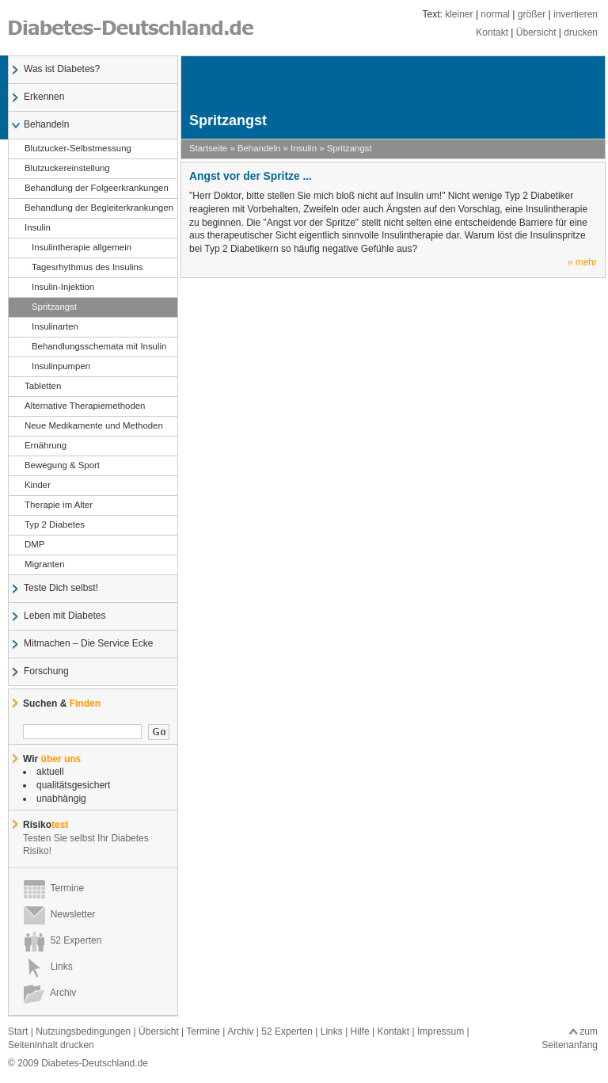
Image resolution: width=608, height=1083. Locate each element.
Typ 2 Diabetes (54, 525)
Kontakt (492, 32)
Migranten (44, 565)
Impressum (440, 1031)
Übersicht (536, 32)
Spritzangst (50, 307)
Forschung (46, 672)
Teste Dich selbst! (60, 589)
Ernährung (45, 446)
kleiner (459, 14)
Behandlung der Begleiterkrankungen (98, 208)
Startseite (208, 148)
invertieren (575, 14)
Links (48, 966)
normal (495, 14)
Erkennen (43, 97)
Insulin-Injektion (59, 287)
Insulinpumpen (57, 367)
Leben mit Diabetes (64, 616)
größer (531, 14)
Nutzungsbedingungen (83, 1031)
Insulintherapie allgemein (77, 248)
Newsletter (59, 914)
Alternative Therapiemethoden (84, 406)
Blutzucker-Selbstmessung (77, 149)
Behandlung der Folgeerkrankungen (96, 188)
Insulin (37, 228)
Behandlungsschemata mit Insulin (95, 347)
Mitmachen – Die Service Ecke (88, 644)
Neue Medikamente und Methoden (93, 426)
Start (18, 1031)
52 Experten (62, 940)
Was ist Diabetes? (61, 70)
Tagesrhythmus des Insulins (83, 268)
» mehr (582, 262)
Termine (53, 888)
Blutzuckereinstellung (67, 169)
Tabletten (42, 386)
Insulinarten (51, 327)
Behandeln (46, 125)
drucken (581, 32)
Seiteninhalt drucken (51, 1045)
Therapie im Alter (58, 505)
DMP (34, 545)
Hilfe (360, 1031)
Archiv (49, 992)
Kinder (37, 486)
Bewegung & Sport (62, 466)
